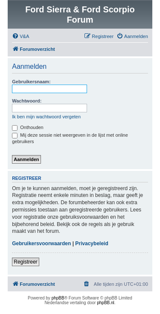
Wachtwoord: (26, 100)
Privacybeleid (91, 244)
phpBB (58, 298)
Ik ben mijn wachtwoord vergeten (46, 116)
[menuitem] (20, 36)
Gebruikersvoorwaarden (41, 244)
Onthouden (28, 127)
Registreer (25, 262)
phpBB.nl (105, 302)
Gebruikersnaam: (31, 81)
